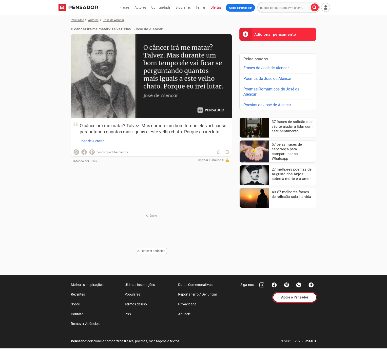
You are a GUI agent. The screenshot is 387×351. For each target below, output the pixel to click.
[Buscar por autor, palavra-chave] (315, 7)
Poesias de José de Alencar (267, 105)
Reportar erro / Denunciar (197, 294)
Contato (77, 314)
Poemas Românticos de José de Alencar (271, 92)
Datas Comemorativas (195, 285)
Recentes (78, 294)
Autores (141, 7)
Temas (201, 7)
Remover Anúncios (85, 324)
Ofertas (216, 7)
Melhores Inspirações (87, 285)
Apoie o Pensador (240, 8)
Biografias (183, 7)
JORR (93, 161)
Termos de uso (136, 304)
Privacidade (187, 304)
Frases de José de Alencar (266, 68)
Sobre (75, 304)
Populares (132, 294)
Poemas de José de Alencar (267, 78)
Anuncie (184, 314)
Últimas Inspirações (140, 285)
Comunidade (161, 7)
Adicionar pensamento (267, 34)
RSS (128, 314)
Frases (124, 7)
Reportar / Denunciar (210, 160)
